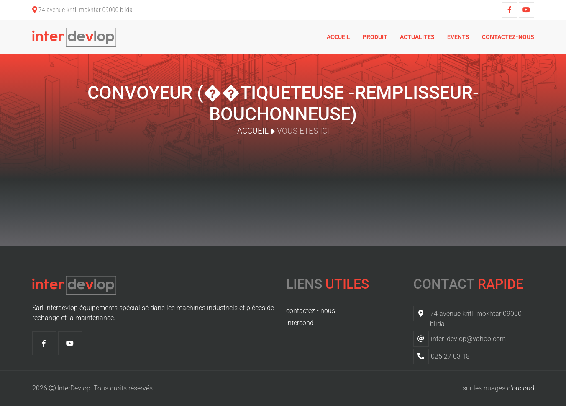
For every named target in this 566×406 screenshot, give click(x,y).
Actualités (417, 37)
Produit (375, 37)
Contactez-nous (508, 37)
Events (458, 37)
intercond (300, 323)
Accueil (338, 37)
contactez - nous (310, 311)
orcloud (523, 388)
